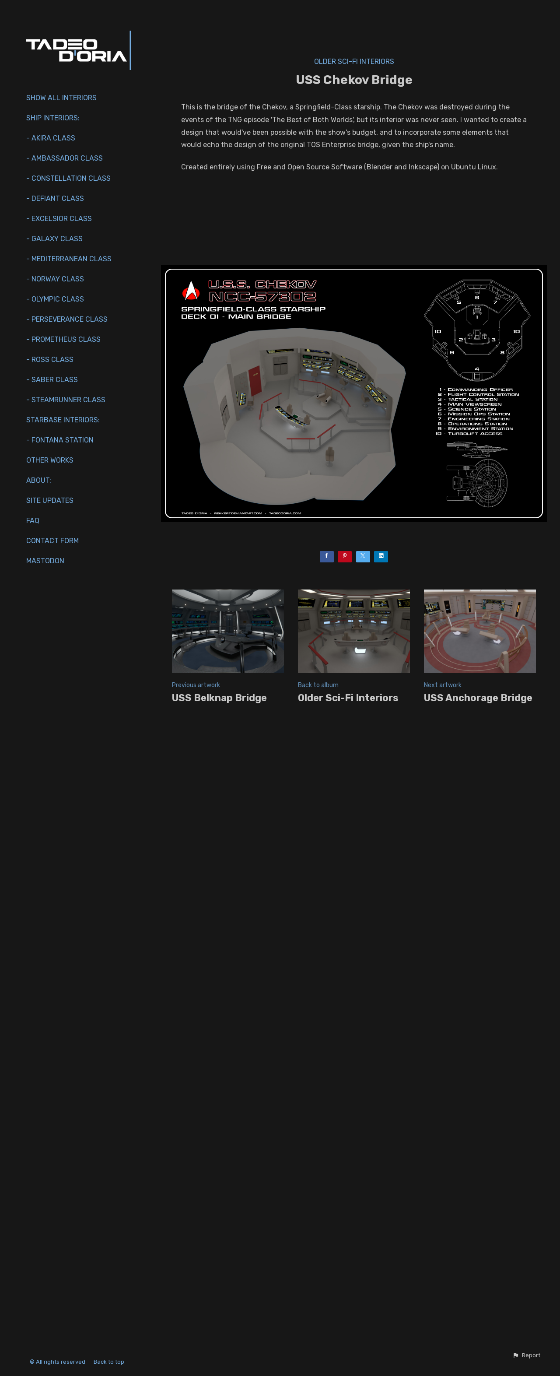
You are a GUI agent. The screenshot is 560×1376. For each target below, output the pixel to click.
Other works (50, 460)
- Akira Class (50, 138)
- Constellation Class (68, 178)
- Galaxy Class (54, 239)
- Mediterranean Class (69, 259)
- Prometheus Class (63, 339)
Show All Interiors (61, 98)
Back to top (110, 1361)
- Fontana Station (60, 440)
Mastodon (45, 561)
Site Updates (50, 500)
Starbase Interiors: (63, 420)
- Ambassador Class (64, 158)
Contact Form (52, 541)
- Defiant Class (55, 198)
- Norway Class (55, 279)
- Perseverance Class (67, 319)
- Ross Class (50, 359)
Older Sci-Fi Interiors (354, 61)
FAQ (32, 520)
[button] (526, 1355)
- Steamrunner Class (65, 400)
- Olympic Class (55, 299)
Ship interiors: (53, 118)
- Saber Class (52, 380)
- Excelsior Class (59, 218)
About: (38, 480)
